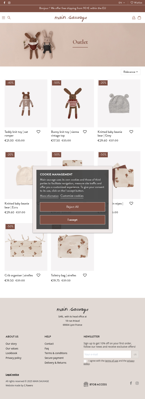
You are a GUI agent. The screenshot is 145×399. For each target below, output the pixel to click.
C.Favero (28, 385)
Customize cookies (71, 195)
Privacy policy (13, 358)
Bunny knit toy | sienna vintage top (65, 134)
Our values (12, 348)
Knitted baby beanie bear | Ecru (17, 205)
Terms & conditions (56, 353)
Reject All (72, 206)
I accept (72, 219)
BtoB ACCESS (95, 384)
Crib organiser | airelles (19, 275)
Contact (49, 343)
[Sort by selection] (130, 72)
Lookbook (11, 353)
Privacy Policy (56, 390)
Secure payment (54, 358)
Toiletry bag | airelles (63, 275)
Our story (11, 343)
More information (49, 196)
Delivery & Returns (55, 362)
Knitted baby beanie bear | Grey (110, 134)
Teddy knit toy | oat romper (16, 134)
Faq (47, 348)
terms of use (111, 360)
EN (122, 3)
